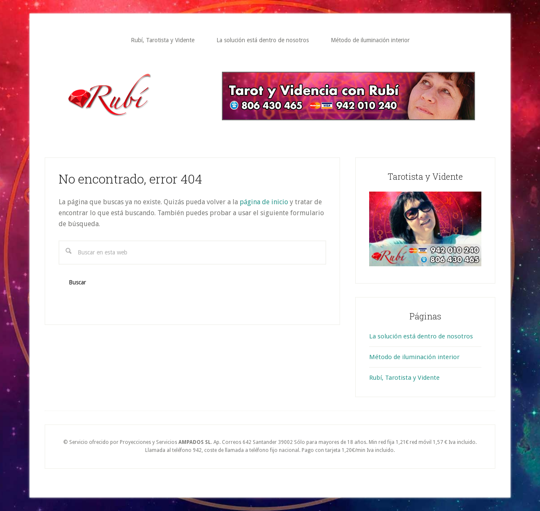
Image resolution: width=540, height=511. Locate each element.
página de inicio (264, 202)
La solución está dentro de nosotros (421, 336)
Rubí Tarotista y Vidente (132, 95)
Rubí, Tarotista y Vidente (404, 377)
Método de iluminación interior (414, 357)
